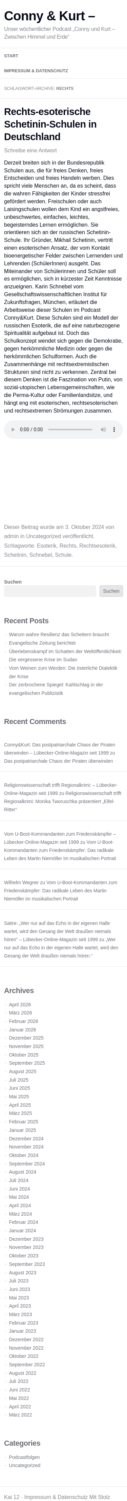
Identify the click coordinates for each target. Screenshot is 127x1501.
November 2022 (26, 1348)
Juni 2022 (19, 1389)
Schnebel (40, 555)
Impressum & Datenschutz (36, 70)
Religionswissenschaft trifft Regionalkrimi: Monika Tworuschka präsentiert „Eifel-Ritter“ (62, 801)
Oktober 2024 (23, 1155)
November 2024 (26, 1147)
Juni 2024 (19, 1189)
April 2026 (20, 1004)
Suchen (13, 582)
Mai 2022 (19, 1398)
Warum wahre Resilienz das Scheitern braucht (59, 634)
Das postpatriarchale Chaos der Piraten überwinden (58, 761)
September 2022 (27, 1364)
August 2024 (22, 1172)
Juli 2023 (18, 1281)
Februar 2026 (23, 1021)
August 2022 (22, 1373)
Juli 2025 (18, 1080)
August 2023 (22, 1272)
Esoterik (47, 546)
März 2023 (20, 1314)
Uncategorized (43, 536)
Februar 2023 (23, 1323)
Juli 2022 (18, 1381)
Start (11, 55)
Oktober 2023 (23, 1255)
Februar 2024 (23, 1222)
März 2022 (20, 1415)
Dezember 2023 (26, 1239)
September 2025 (27, 1063)
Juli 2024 (18, 1180)
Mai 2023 (19, 1297)
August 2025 (22, 1071)
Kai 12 (11, 1497)
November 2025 (26, 1046)
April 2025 (20, 1105)
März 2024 (20, 1214)
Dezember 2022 (26, 1339)
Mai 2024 (19, 1197)
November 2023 (26, 1247)
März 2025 (20, 1113)
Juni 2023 (19, 1289)
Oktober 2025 (23, 1055)
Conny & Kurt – (49, 15)
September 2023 (27, 1264)
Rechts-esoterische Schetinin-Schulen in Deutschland (50, 124)
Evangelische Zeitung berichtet (42, 643)
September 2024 (27, 1163)
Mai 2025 (19, 1096)
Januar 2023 (22, 1331)
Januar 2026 (22, 1029)
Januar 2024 (22, 1230)
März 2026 (20, 1012)
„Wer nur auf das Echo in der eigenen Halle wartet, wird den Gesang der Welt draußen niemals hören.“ (61, 947)
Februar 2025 (23, 1121)
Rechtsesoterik (97, 546)
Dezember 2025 (26, 1038)
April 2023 (20, 1306)
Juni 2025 (19, 1088)
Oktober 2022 (23, 1356)
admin (11, 536)
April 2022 (20, 1406)
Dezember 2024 (26, 1138)
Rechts (68, 546)
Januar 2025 (22, 1130)
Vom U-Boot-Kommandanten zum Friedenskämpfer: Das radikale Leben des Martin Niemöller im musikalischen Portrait (60, 850)
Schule (63, 555)
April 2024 (20, 1205)
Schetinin (15, 555)
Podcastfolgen (24, 1457)
